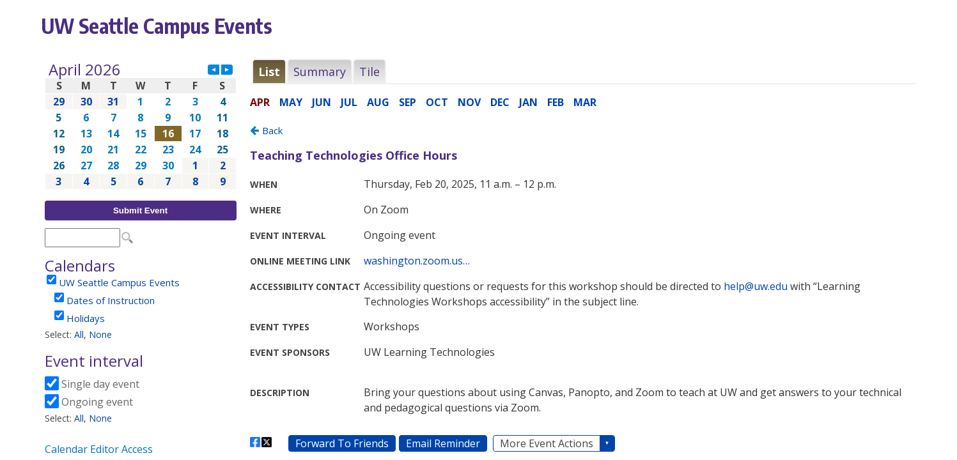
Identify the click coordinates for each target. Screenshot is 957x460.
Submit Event (140, 210)
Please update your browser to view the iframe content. (141, 125)
